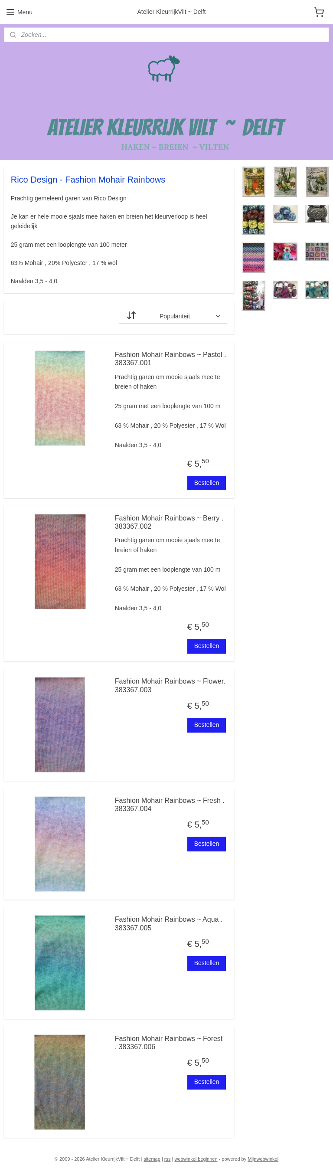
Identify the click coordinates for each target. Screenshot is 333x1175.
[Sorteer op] (173, 316)
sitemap (152, 1159)
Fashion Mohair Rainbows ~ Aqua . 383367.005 (169, 924)
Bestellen (206, 482)
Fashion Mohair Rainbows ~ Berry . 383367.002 (169, 522)
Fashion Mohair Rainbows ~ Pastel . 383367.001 (170, 359)
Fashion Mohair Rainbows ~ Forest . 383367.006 (169, 1043)
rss (167, 1159)
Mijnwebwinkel (263, 1159)
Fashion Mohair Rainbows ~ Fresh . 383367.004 (170, 804)
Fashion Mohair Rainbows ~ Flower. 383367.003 (170, 686)
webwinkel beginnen (195, 1159)
